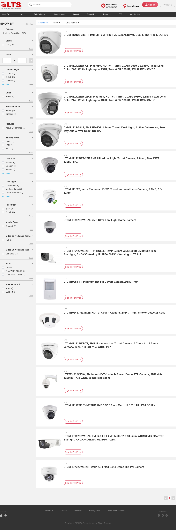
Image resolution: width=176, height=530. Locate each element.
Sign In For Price (73, 51)
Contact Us (78, 511)
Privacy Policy (94, 511)
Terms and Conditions (116, 511)
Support (76, 14)
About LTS (49, 511)
